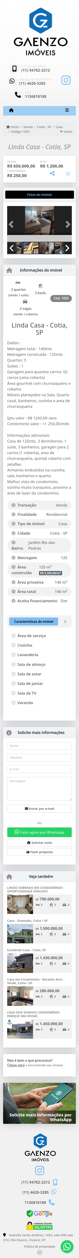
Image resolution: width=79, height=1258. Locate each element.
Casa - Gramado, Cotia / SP (27, 920)
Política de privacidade (39, 1246)
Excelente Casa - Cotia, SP (26, 950)
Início (12, 127)
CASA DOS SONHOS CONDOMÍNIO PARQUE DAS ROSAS (33, 1014)
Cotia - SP (44, 127)
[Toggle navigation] (67, 111)
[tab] (20, 195)
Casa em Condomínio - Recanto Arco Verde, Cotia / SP (35, 981)
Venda (28, 127)
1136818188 (35, 96)
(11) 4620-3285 (32, 83)
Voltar (66, 131)
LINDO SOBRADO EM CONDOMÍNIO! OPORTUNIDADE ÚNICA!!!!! (35, 889)
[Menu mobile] (11, 110)
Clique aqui (16, 1065)
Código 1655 (20, 131)
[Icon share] (66, 80)
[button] (12, 224)
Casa (59, 127)
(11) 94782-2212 (35, 70)
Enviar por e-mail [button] (39, 808)
